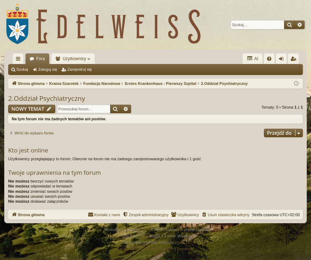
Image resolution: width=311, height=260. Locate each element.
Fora (40, 58)
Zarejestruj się (79, 69)
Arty (143, 236)
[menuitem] (269, 58)
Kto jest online (28, 150)
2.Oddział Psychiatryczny (46, 98)
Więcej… (19, 60)
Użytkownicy (74, 58)
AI (252, 58)
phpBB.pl (182, 242)
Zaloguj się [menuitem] (283, 60)
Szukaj (22, 69)
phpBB (145, 230)
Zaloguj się (47, 69)
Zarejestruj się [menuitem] (295, 60)
